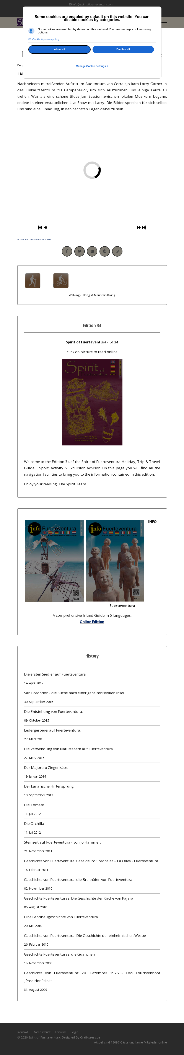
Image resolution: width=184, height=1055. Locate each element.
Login (74, 1032)
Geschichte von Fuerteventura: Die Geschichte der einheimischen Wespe (92, 940)
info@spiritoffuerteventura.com (92, 4)
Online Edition (92, 621)
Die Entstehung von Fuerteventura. (92, 716)
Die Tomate (92, 810)
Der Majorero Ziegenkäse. (92, 772)
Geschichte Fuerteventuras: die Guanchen (92, 959)
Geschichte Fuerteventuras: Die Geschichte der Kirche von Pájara (92, 903)
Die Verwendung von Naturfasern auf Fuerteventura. (92, 754)
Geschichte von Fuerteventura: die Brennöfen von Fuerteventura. (92, 884)
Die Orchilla (92, 828)
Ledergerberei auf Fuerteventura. (92, 735)
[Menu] (164, 22)
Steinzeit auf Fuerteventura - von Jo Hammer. (92, 847)
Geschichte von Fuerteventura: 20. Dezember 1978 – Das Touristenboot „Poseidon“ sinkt (92, 982)
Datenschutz (41, 1032)
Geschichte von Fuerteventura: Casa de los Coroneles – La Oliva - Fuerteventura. (92, 866)
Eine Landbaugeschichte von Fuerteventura (92, 922)
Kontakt (22, 1032)
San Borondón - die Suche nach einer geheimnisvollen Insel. (92, 698)
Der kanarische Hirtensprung (92, 791)
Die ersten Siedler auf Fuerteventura (92, 679)
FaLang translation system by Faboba (34, 239)
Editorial (60, 1032)
